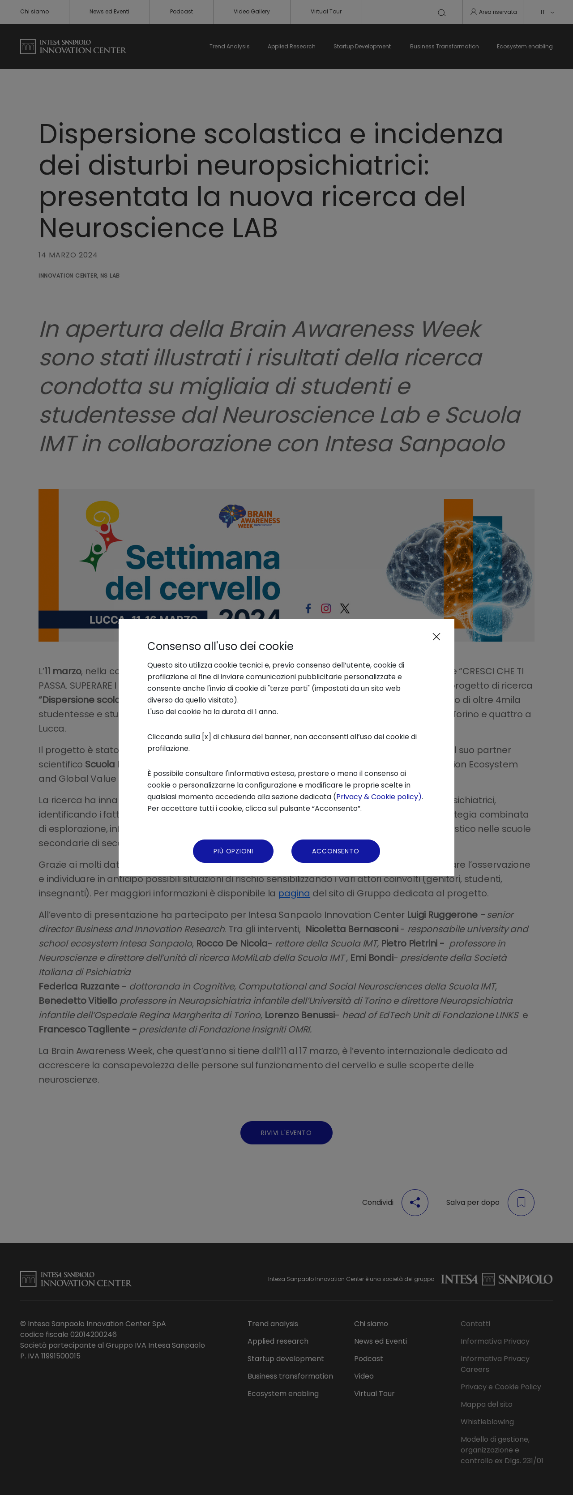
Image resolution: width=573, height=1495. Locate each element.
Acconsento (335, 851)
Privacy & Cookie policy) (379, 797)
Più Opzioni (233, 851)
